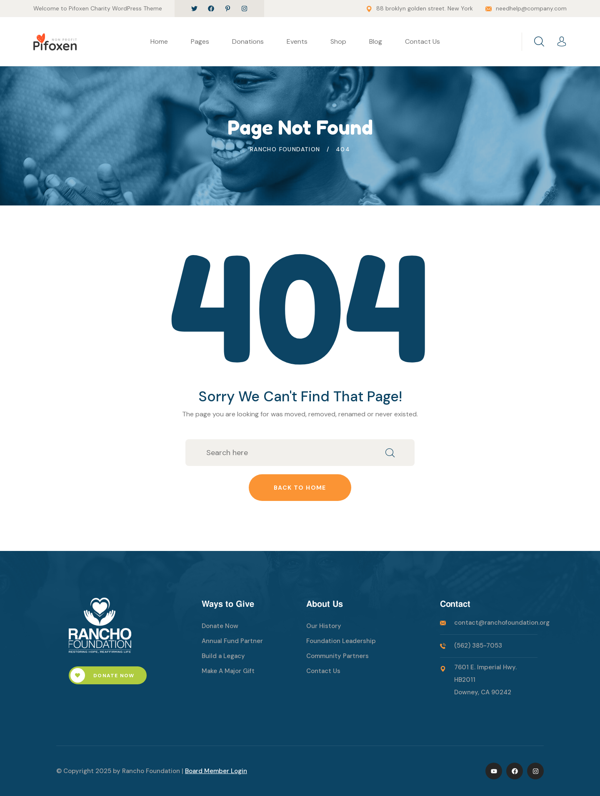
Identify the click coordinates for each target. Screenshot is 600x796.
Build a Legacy (223, 656)
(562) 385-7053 (478, 645)
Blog (375, 41)
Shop (338, 41)
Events (297, 41)
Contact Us (422, 41)
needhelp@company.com (531, 8)
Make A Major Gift (228, 671)
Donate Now (102, 675)
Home (159, 41)
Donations (248, 41)
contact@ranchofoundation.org (502, 622)
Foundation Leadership (341, 641)
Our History (323, 626)
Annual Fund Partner (232, 641)
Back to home (300, 487)
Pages (200, 41)
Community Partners (337, 656)
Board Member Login (216, 771)
